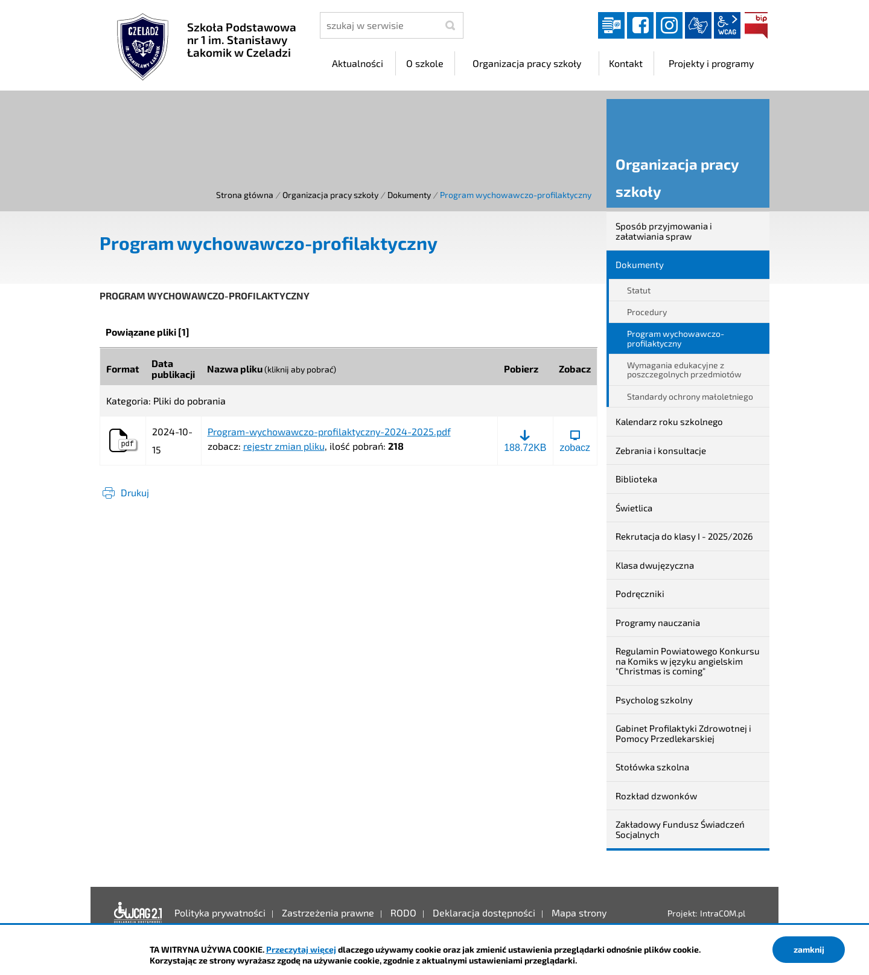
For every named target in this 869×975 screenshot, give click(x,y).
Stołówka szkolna (652, 766)
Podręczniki (640, 593)
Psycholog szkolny (654, 699)
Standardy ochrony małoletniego (690, 396)
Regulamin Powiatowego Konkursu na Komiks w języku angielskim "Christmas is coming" (688, 660)
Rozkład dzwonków (656, 795)
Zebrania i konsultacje (661, 450)
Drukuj (135, 492)
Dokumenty (409, 195)
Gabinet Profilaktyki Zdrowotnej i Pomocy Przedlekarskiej (683, 733)
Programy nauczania (658, 622)
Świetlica (634, 507)
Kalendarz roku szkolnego (669, 421)
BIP (756, 25)
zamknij (809, 949)
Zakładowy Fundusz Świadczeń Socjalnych (680, 829)
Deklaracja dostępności (138, 913)
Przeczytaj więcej (301, 949)
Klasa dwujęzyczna (655, 565)
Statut (639, 290)
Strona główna (244, 195)
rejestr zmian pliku (284, 446)
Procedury (647, 312)
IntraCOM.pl (722, 913)
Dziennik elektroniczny (611, 25)
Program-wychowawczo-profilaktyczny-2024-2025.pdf (329, 431)
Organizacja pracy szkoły (330, 195)
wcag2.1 (727, 25)
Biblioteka (636, 478)
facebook (640, 25)
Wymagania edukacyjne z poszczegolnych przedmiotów (684, 369)
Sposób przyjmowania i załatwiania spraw (664, 230)
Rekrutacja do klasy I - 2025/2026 (684, 536)
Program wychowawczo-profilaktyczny (675, 338)
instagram (669, 25)
